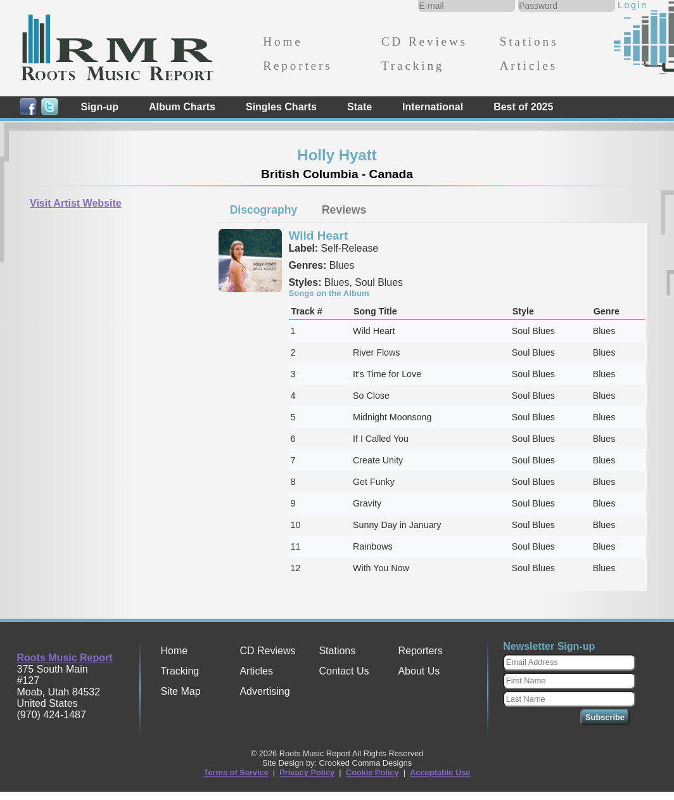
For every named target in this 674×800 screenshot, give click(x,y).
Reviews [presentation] (344, 209)
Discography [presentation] (264, 209)
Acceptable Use (440, 772)
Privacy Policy (306, 772)
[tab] (263, 210)
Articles (528, 65)
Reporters (297, 65)
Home (282, 41)
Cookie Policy (372, 772)
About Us (419, 671)
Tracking (412, 65)
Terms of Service (236, 772)
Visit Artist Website (76, 203)
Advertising (264, 691)
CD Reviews (424, 41)
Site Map (180, 691)
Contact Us (344, 671)
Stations (529, 41)
